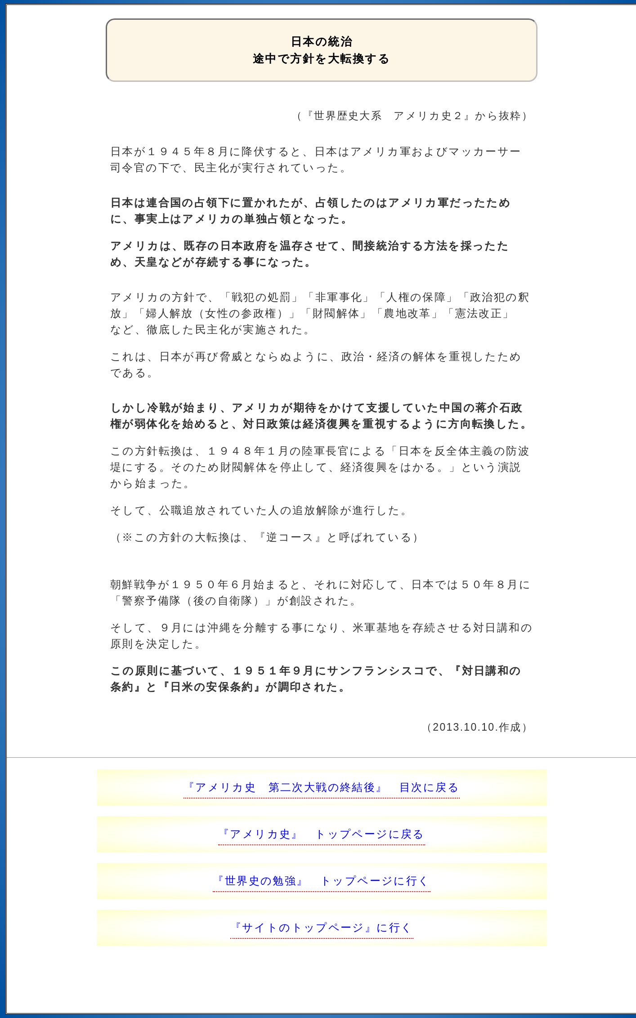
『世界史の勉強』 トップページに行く (321, 881)
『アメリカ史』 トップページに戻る (321, 834)
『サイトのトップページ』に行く (321, 927)
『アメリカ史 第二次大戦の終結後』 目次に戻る (322, 787)
